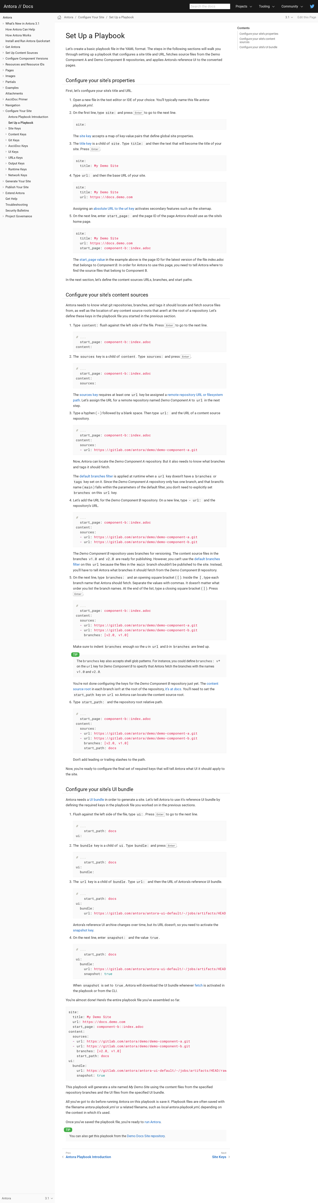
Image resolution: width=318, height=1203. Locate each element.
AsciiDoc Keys (18, 146)
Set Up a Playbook (20, 123)
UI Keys (13, 152)
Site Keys (14, 128)
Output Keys (16, 163)
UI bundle (97, 800)
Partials (10, 82)
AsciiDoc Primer (16, 99)
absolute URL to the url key (113, 208)
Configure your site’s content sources (257, 40)
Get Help (11, 199)
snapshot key (83, 930)
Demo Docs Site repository (146, 1136)
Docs (28, 6)
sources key (89, 395)
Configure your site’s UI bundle (258, 47)
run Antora (153, 1122)
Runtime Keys (17, 169)
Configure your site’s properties (259, 33)
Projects (241, 6)
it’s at (173, 689)
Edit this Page (307, 17)
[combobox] (210, 6)
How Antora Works (18, 35)
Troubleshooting (16, 204)
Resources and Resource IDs (24, 64)
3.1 (287, 17)
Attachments (14, 93)
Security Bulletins (17, 210)
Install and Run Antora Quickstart (27, 41)
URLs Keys (15, 158)
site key (85, 136)
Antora (10, 6)
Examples (12, 88)
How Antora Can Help (20, 29)
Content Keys (17, 134)
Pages (9, 70)
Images (10, 76)
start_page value (92, 260)
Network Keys (17, 175)
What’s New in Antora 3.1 (22, 23)
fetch (199, 985)
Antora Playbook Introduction (28, 117)
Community (289, 6)
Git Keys (13, 140)
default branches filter (96, 476)
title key (85, 143)
